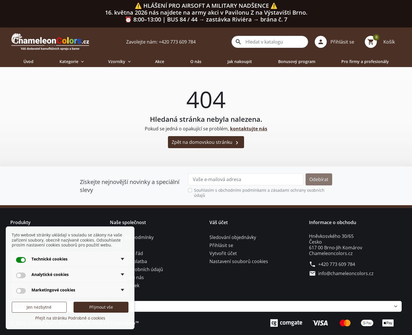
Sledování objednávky (232, 237)
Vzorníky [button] (120, 61)
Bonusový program (296, 61)
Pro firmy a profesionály (365, 61)
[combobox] (269, 42)
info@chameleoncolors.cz (346, 273)
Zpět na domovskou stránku (206, 142)
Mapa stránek (124, 285)
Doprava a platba (128, 261)
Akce (159, 61)
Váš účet (218, 222)
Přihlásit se (221, 245)
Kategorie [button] (72, 61)
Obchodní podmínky (132, 237)
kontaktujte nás (248, 129)
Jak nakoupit (239, 61)
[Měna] (206, 306)
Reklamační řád (126, 253)
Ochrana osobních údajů (136, 269)
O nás (195, 61)
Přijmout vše (101, 307)
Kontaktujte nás (127, 277)
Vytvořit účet (223, 253)
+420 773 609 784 (336, 264)
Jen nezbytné (39, 307)
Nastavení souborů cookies (238, 261)
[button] (336, 42)
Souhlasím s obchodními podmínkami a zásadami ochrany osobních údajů (259, 193)
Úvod (28, 61)
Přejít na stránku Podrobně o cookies (70, 318)
